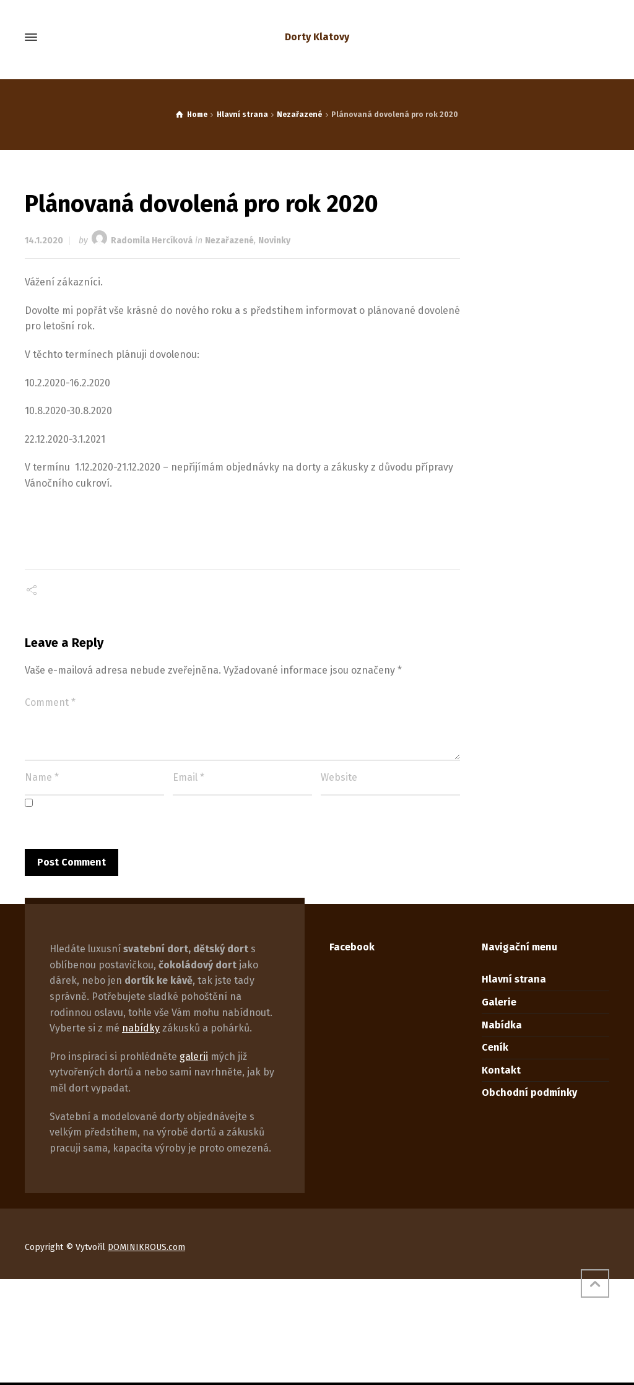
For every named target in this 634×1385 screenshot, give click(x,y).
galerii (194, 1056)
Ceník (495, 1047)
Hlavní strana (514, 979)
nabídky (141, 1028)
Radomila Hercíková (152, 240)
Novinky (274, 240)
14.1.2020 (44, 240)
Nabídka (502, 1025)
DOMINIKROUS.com (146, 1247)
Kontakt (501, 1070)
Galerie (499, 1002)
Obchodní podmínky (529, 1092)
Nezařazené (229, 240)
